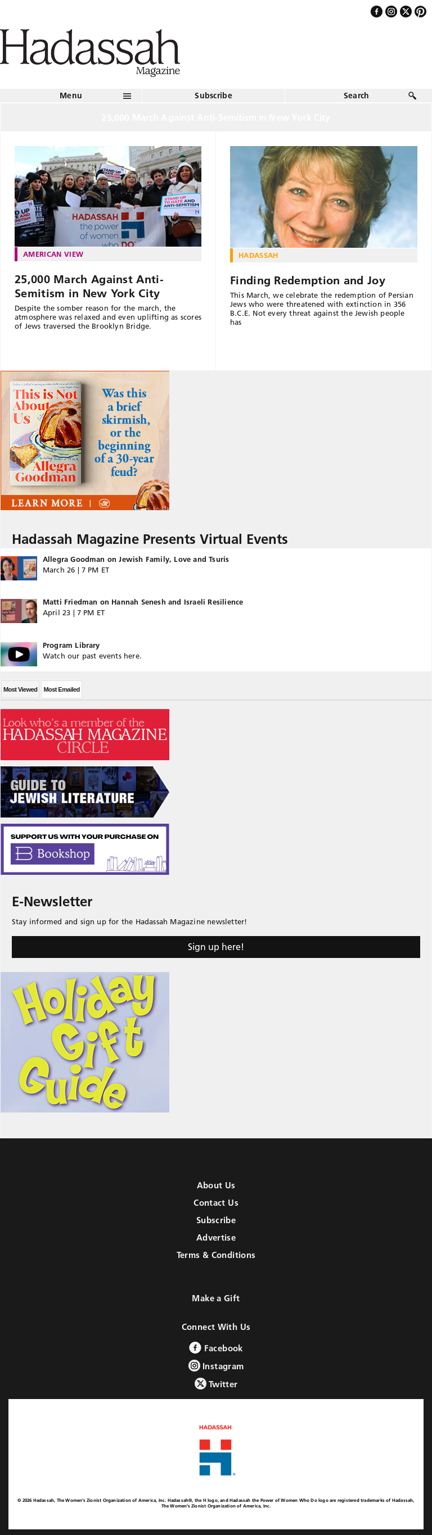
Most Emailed (61, 689)
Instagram (216, 1365)
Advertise (216, 1237)
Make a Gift (216, 1298)
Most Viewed (20, 689)
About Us (216, 1185)
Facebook (215, 1348)
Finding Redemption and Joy (307, 280)
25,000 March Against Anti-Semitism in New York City (89, 286)
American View (53, 253)
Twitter (216, 1383)
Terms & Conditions (216, 1255)
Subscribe (213, 95)
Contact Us (216, 1202)
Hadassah (258, 255)
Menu (71, 95)
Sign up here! (216, 946)
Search (357, 95)
